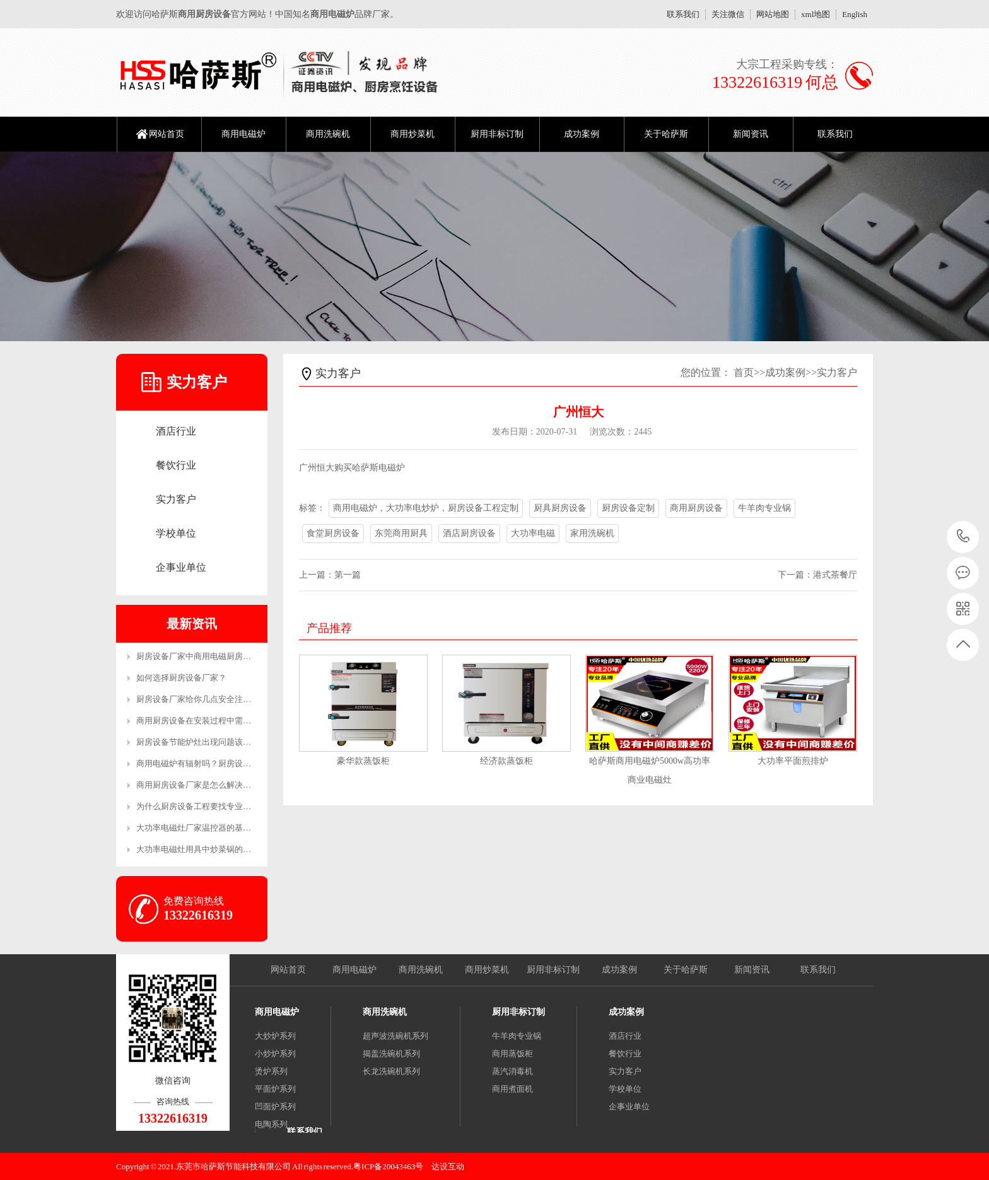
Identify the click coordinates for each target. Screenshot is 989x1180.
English (854, 14)
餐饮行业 (176, 465)
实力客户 (176, 499)
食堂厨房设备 (333, 533)
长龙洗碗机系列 (391, 1071)
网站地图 (772, 14)
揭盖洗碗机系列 (391, 1053)
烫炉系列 (271, 1071)
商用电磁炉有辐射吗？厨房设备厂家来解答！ (218, 763)
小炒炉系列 (275, 1053)
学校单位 (176, 533)
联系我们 (683, 14)
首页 (744, 372)
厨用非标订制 (497, 134)
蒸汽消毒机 (512, 1071)
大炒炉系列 (275, 1036)
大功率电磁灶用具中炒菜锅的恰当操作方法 (214, 849)
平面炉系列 (275, 1089)
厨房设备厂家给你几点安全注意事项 (201, 699)
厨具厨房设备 (560, 508)
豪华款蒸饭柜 (363, 761)
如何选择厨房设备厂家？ (181, 677)
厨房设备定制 (628, 508)
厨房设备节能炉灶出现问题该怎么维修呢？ (214, 742)
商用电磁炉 (243, 134)
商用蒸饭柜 (512, 1053)
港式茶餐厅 (835, 575)
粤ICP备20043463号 (388, 1166)
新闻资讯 (750, 134)
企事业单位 (181, 567)
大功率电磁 (533, 533)
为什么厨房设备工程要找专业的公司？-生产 (215, 806)
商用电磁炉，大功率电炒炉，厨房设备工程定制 (425, 508)
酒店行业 (176, 431)
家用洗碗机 (592, 533)
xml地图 (815, 14)
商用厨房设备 (696, 508)
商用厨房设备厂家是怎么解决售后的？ (206, 785)
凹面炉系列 (275, 1106)
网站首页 (166, 134)
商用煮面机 (512, 1089)
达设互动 (447, 1166)
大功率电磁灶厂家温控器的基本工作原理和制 (218, 827)
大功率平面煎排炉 (793, 761)
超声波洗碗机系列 (395, 1036)
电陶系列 (271, 1124)
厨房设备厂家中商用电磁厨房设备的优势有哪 (218, 656)
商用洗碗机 (328, 134)
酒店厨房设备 (469, 533)
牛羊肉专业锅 (764, 508)
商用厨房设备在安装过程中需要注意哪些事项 (218, 720)
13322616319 (963, 536)
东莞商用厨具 (401, 533)
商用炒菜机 (412, 134)
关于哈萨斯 (666, 134)
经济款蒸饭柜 (506, 761)
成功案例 (581, 134)
